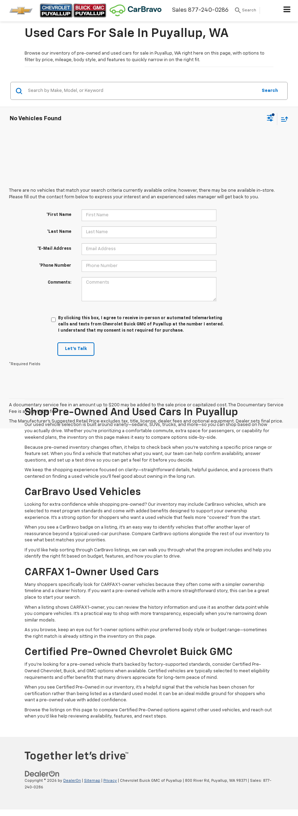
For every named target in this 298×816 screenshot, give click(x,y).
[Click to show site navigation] (287, 10)
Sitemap (92, 780)
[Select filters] (270, 119)
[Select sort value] (282, 119)
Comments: (59, 283)
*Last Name (59, 232)
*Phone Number (55, 266)
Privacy (110, 780)
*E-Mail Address (54, 249)
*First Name (58, 215)
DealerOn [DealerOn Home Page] (72, 780)
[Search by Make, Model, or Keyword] (141, 91)
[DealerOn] (42, 774)
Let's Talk (76, 349)
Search (270, 90)
